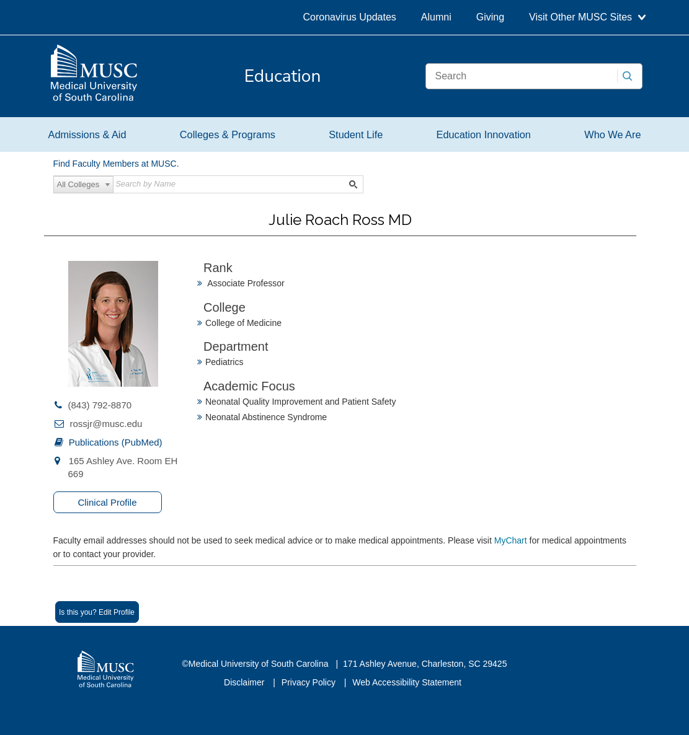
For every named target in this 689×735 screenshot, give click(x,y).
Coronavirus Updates (349, 17)
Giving (490, 17)
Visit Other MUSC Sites (587, 17)
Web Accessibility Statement (406, 682)
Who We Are (612, 134)
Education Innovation (484, 134)
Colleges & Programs (227, 134)
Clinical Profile (107, 502)
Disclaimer (245, 682)
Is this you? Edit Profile (97, 612)
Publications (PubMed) (115, 442)
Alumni (436, 17)
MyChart (512, 540)
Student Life (356, 134)
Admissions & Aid (87, 134)
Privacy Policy (310, 682)
